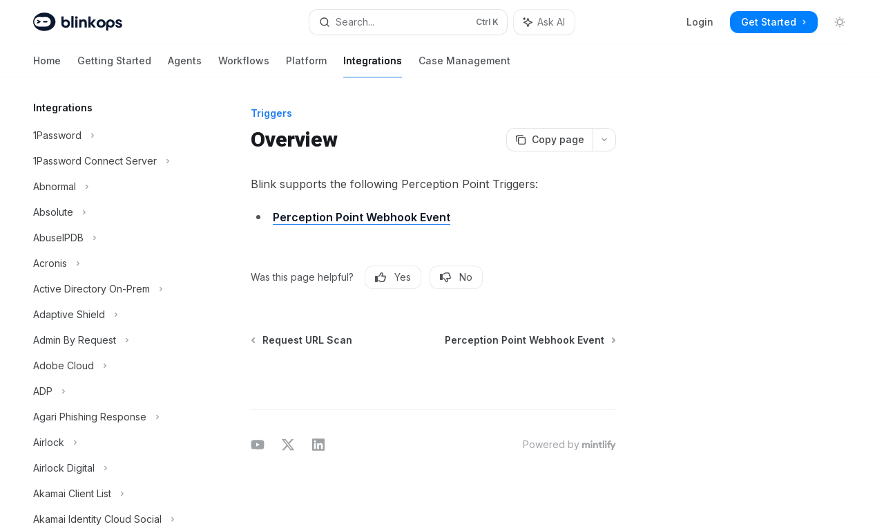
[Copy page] (549, 139)
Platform (306, 66)
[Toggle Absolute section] (110, 212)
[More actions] (604, 139)
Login (699, 22)
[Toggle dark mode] (840, 22)
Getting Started (114, 66)
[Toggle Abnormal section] (110, 186)
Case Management (464, 66)
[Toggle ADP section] (110, 391)
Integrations (372, 66)
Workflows (243, 66)
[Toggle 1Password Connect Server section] (110, 161)
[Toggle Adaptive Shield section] (110, 314)
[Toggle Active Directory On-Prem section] (110, 289)
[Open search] (408, 22)
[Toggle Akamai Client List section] (110, 493)
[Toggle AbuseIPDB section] (110, 237)
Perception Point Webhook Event (361, 217)
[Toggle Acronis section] (110, 263)
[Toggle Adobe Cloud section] (110, 365)
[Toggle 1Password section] (110, 135)
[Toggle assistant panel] (544, 22)
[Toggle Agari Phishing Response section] (110, 417)
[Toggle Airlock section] (110, 442)
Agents (185, 66)
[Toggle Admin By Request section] (110, 340)
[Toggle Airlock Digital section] (110, 468)
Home (47, 66)
